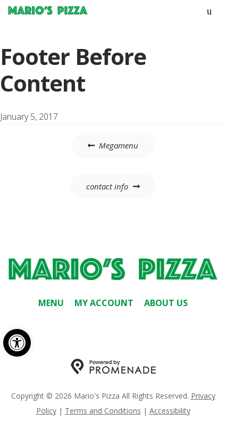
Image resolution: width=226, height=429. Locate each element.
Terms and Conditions (103, 411)
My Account (103, 303)
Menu (51, 303)
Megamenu (118, 145)
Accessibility (169, 411)
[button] (17, 342)
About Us (166, 303)
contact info (107, 186)
